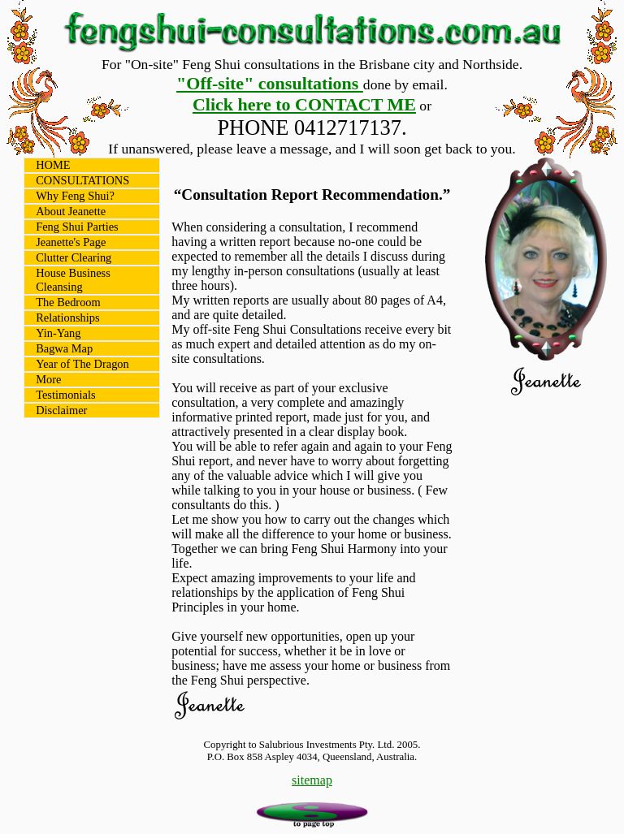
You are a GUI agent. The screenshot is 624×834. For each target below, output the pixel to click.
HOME (53, 164)
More (48, 379)
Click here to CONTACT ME (304, 104)
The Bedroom (68, 302)
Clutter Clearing (73, 257)
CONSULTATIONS (82, 180)
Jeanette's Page (71, 242)
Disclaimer (61, 410)
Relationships (67, 317)
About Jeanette (71, 211)
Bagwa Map (64, 348)
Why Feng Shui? (75, 195)
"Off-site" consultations (269, 83)
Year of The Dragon (82, 363)
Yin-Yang (58, 332)
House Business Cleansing (73, 279)
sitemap (312, 780)
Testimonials (65, 394)
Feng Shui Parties (77, 226)
